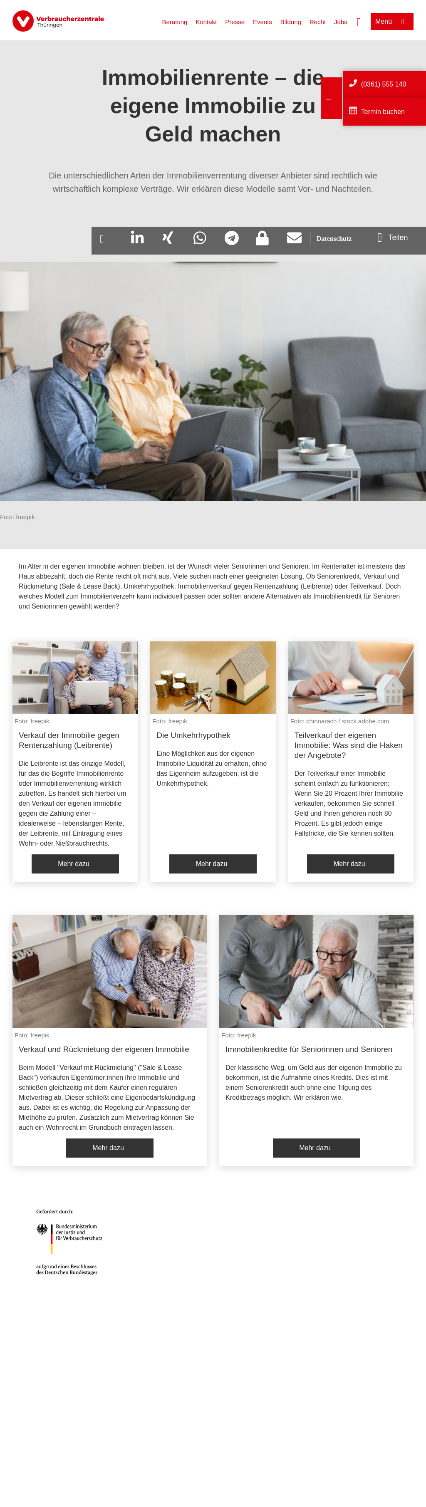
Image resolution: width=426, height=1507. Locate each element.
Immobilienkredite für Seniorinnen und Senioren (308, 1049)
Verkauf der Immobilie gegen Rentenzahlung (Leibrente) (69, 740)
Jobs (340, 21)
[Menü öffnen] (392, 21)
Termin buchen (383, 111)
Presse (235, 21)
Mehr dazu (73, 863)
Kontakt (206, 21)
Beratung (175, 21)
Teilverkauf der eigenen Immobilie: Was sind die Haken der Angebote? (349, 745)
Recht (318, 21)
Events (262, 21)
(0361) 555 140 (383, 84)
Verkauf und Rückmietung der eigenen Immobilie (104, 1049)
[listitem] (75, 761)
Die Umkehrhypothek (193, 735)
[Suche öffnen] (359, 21)
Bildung (290, 21)
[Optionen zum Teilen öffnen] (392, 237)
